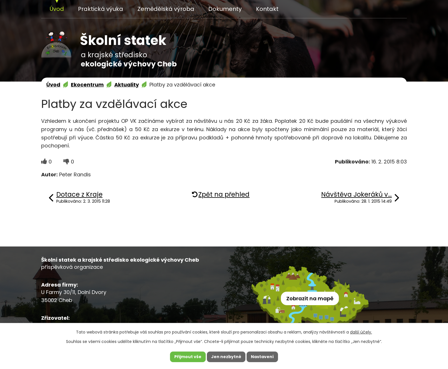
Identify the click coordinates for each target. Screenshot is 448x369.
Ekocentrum (87, 84)
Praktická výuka (100, 9)
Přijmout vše (187, 357)
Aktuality (126, 84)
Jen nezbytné (226, 357)
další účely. (361, 332)
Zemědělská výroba (165, 9)
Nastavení (262, 357)
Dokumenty (225, 9)
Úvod (57, 9)
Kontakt (267, 9)
